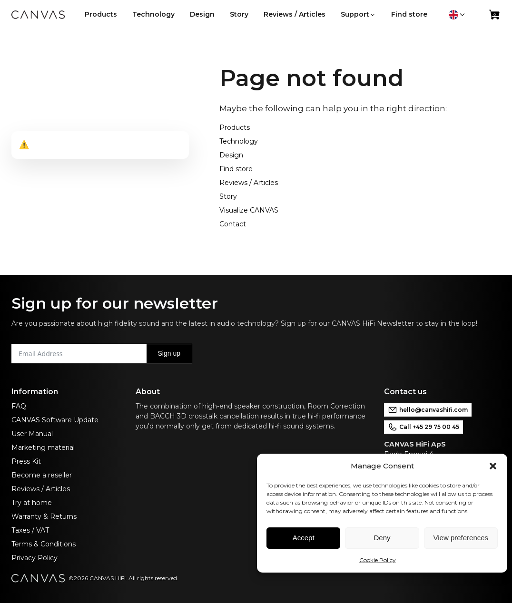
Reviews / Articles (248, 182)
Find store (236, 169)
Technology (238, 141)
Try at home (31, 502)
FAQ (18, 406)
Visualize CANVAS (248, 210)
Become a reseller (41, 475)
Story (228, 196)
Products (234, 127)
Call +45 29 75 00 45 (423, 427)
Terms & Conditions (43, 544)
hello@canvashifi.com (428, 410)
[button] (493, 466)
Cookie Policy (377, 560)
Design (231, 155)
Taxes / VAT (30, 530)
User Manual (32, 433)
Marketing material (43, 447)
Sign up (169, 353)
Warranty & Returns (44, 516)
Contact (232, 224)
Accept (304, 538)
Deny (382, 538)
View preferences (461, 538)
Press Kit (26, 461)
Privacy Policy (34, 558)
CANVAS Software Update (54, 420)
